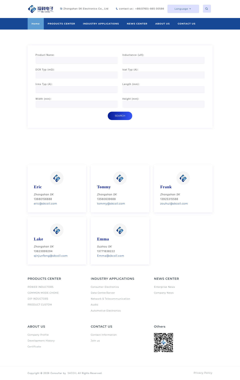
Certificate (34, 346)
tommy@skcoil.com (111, 203)
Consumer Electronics (105, 287)
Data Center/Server (103, 292)
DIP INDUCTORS (38, 298)
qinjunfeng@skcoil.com (51, 255)
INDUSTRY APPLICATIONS (101, 23)
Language (183, 8)
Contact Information (104, 334)
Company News (164, 292)
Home (36, 23)
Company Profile (38, 334)
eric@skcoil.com (45, 203)
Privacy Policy (203, 372)
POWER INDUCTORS (41, 287)
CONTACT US (186, 23)
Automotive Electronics (106, 310)
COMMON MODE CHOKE (43, 292)
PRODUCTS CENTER (61, 23)
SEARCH (120, 116)
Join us (95, 340)
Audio (94, 304)
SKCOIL (72, 373)
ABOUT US (162, 23)
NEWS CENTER (137, 23)
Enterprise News (164, 287)
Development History (41, 340)
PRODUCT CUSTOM (40, 304)
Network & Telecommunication (110, 298)
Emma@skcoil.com (110, 255)
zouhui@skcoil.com (174, 203)
